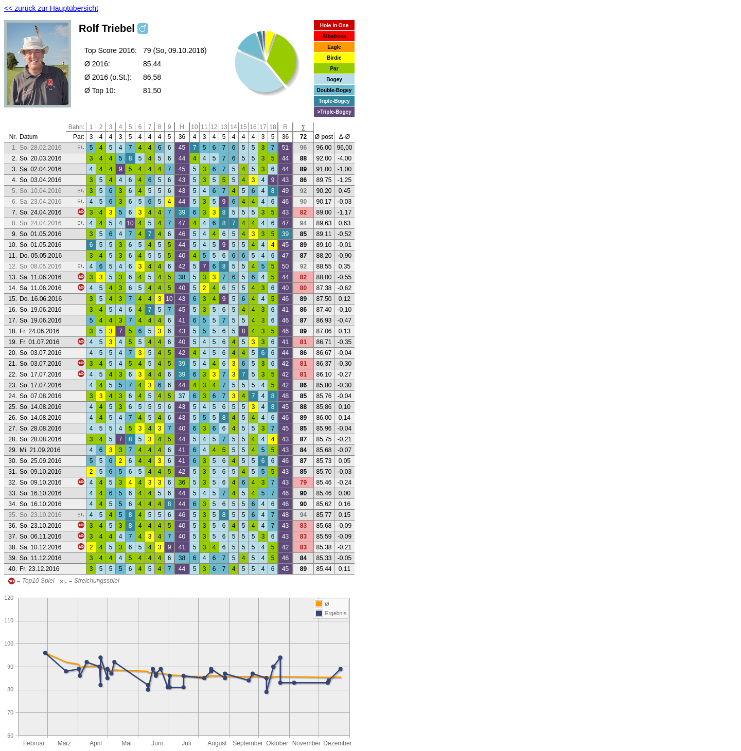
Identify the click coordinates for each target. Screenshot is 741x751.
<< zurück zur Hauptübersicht (51, 8)
